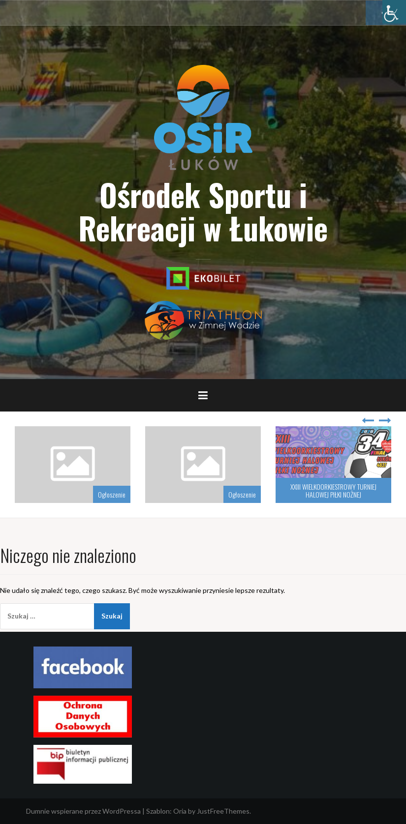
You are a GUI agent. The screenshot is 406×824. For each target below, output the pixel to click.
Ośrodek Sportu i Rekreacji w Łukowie (203, 211)
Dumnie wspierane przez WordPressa (83, 811)
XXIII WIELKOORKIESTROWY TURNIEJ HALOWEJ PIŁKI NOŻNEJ (333, 490)
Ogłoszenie (111, 494)
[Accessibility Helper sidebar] (394, 12)
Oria (180, 811)
